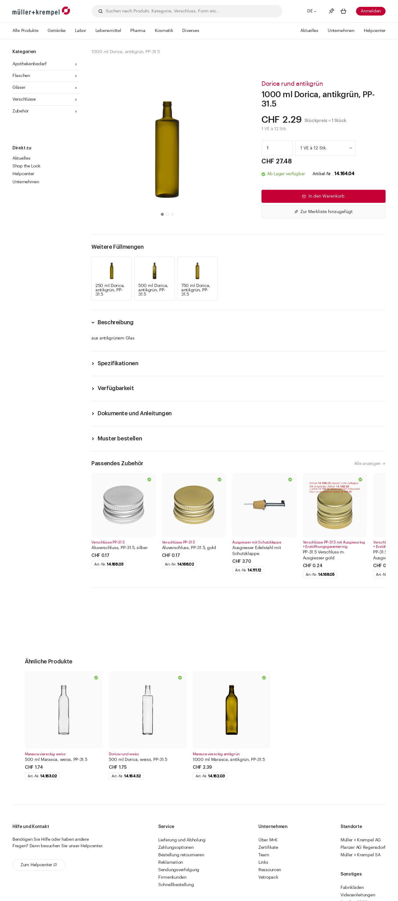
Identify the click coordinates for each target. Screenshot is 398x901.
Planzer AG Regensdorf (363, 847)
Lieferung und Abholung (182, 840)
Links (263, 862)
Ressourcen (269, 870)
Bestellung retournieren (181, 855)
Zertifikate (268, 847)
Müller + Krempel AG (360, 840)
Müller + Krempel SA (360, 855)
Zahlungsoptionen (176, 847)
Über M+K (268, 840)
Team (263, 855)
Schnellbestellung (176, 885)
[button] (162, 214)
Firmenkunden (172, 877)
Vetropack (268, 877)
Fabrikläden (352, 887)
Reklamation (170, 862)
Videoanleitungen (357, 895)
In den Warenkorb (323, 196)
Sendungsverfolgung (178, 870)
